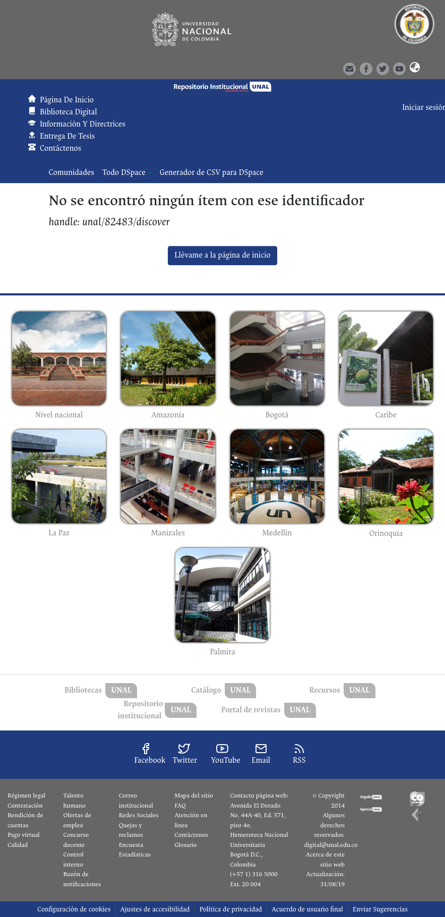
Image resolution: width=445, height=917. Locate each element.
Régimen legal (26, 795)
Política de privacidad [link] (231, 909)
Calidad (18, 845)
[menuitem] (127, 173)
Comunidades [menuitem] (71, 172)
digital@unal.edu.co (331, 845)
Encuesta (131, 845)
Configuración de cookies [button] (73, 909)
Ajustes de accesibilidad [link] (154, 909)
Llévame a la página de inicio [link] (222, 255)
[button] (414, 68)
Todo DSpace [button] (124, 172)
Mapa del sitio (193, 795)
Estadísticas (135, 854)
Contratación (25, 806)
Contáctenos (191, 835)
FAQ (180, 806)
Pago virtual (24, 835)
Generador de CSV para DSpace (212, 172)
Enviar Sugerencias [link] (380, 909)
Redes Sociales (138, 815)
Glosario (185, 845)
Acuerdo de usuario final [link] (307, 909)
